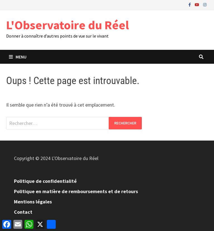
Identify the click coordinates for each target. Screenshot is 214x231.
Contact (23, 212)
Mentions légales (33, 201)
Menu (17, 57)
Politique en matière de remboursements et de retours (76, 191)
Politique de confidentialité (45, 181)
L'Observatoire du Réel (67, 25)
